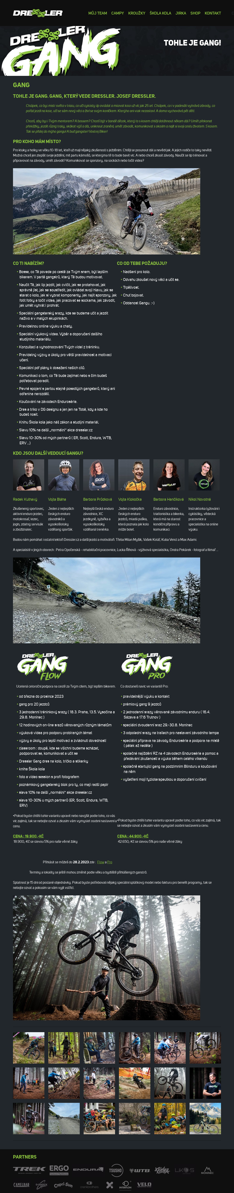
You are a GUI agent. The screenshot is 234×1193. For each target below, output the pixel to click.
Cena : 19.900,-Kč (28, 836)
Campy (117, 13)
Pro (109, 862)
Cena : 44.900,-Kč (133, 836)
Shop (195, 13)
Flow (100, 862)
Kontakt (213, 13)
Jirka (181, 13)
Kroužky (136, 13)
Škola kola (160, 13)
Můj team (97, 13)
